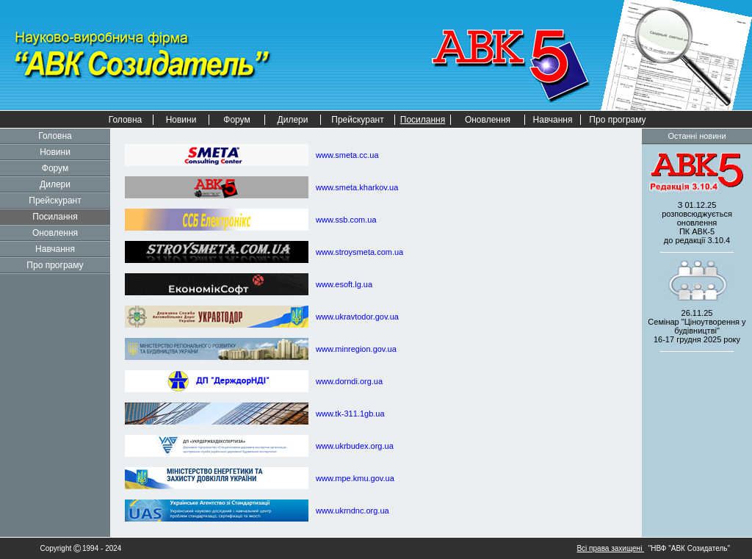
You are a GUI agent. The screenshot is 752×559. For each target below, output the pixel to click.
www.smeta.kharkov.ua (357, 187)
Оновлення (487, 120)
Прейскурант (357, 120)
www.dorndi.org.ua (349, 381)
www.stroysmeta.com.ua (359, 252)
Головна (125, 120)
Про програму (617, 120)
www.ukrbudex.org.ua (355, 445)
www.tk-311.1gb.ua (350, 413)
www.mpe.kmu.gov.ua (355, 478)
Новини (181, 120)
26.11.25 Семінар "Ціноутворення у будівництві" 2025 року (696, 326)
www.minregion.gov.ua (356, 349)
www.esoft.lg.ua (344, 284)
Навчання (553, 120)
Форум (236, 120)
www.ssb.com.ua (346, 219)
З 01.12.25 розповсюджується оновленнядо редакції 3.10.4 (697, 223)
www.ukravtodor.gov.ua (357, 316)
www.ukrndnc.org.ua (352, 510)
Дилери (293, 120)
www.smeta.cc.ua (347, 155)
